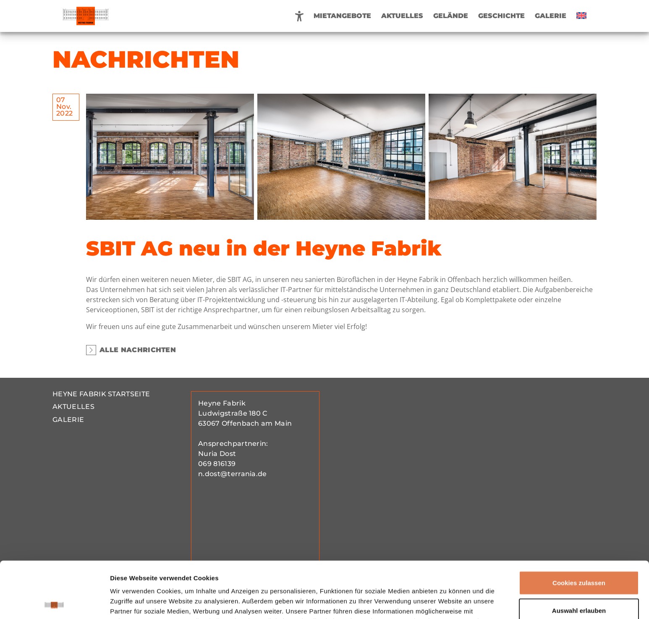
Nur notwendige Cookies (579, 581)
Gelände (450, 16)
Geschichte (501, 16)
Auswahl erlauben (579, 554)
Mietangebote (342, 16)
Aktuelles (402, 16)
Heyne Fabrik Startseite (101, 394)
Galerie (550, 16)
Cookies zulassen (578, 526)
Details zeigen (446, 602)
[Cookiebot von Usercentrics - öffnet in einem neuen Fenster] (54, 602)
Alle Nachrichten (131, 350)
